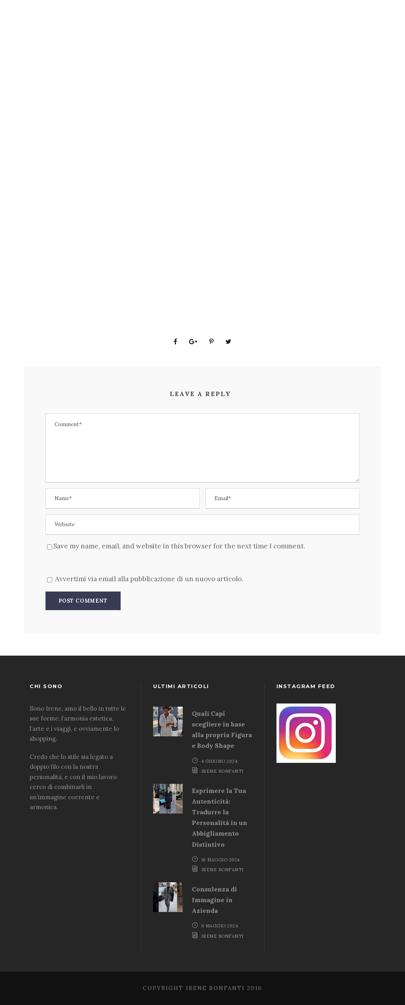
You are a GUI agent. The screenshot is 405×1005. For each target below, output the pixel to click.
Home (100, 124)
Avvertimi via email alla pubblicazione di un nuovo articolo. (149, 579)
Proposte (189, 124)
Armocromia (245, 124)
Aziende (140, 124)
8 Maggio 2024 (219, 926)
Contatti (348, 124)
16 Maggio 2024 (220, 860)
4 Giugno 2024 (219, 761)
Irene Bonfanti (222, 771)
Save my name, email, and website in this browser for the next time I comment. (179, 546)
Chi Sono (299, 124)
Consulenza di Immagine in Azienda (214, 899)
